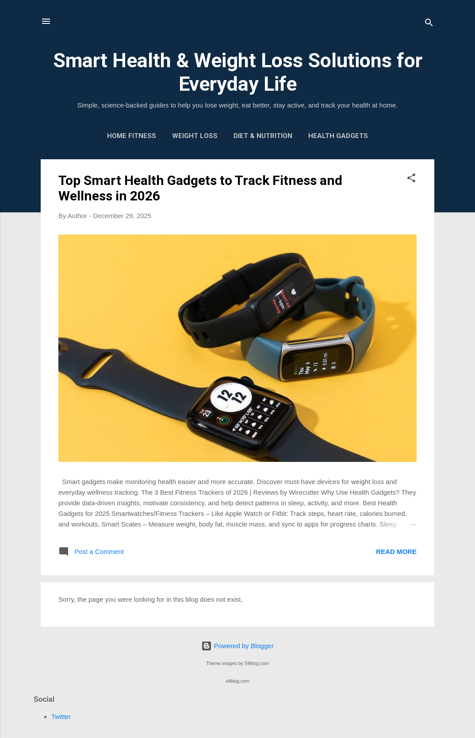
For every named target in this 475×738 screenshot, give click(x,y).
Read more (396, 551)
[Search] (429, 24)
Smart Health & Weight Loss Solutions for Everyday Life (237, 72)
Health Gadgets (338, 136)
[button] (411, 179)
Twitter (61, 716)
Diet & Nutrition (263, 136)
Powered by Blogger (237, 646)
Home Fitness (131, 136)
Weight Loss (195, 136)
